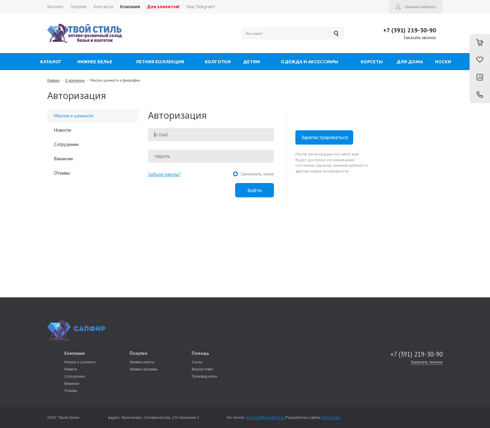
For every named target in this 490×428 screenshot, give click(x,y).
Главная (53, 80)
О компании (75, 80)
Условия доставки (144, 369)
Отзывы (62, 173)
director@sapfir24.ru (265, 417)
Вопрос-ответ (202, 369)
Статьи (197, 362)
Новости (62, 130)
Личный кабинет (420, 6)
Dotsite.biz (331, 417)
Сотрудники (66, 144)
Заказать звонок (419, 37)
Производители (204, 376)
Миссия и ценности (73, 116)
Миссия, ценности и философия (115, 80)
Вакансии (63, 158)
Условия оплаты (142, 362)
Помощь (200, 353)
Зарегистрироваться (324, 137)
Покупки (138, 353)
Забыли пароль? (164, 174)
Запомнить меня (257, 174)
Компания (74, 353)
